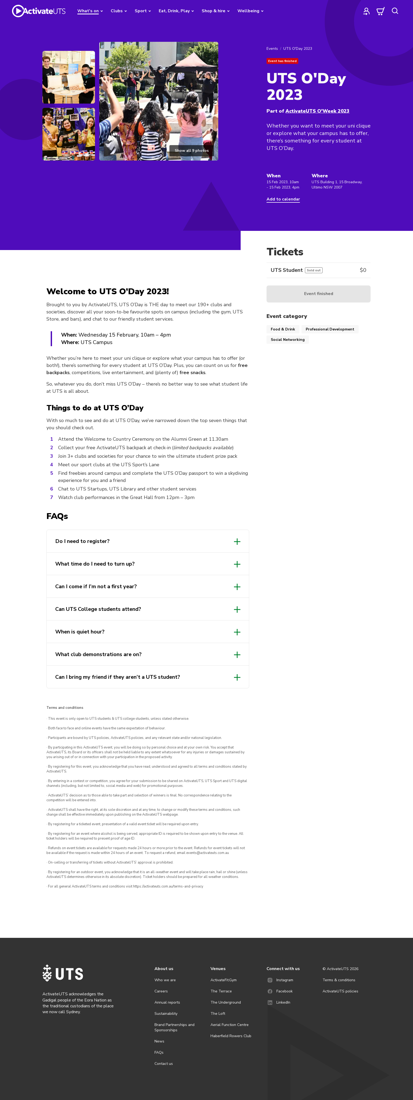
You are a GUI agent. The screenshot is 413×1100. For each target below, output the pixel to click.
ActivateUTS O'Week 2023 (317, 111)
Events (272, 48)
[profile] (366, 11)
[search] (395, 11)
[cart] (381, 11)
